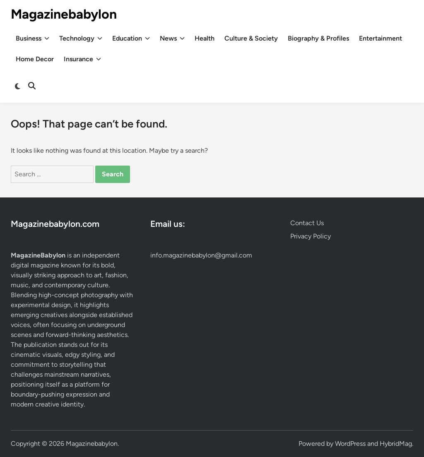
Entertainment (380, 38)
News (172, 38)
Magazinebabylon (64, 14)
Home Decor (35, 59)
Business (32, 38)
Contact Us (307, 223)
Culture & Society (251, 38)
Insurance (82, 59)
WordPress (350, 443)
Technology (80, 38)
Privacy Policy (310, 236)
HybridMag (396, 443)
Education (131, 38)
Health (204, 38)
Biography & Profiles (318, 38)
